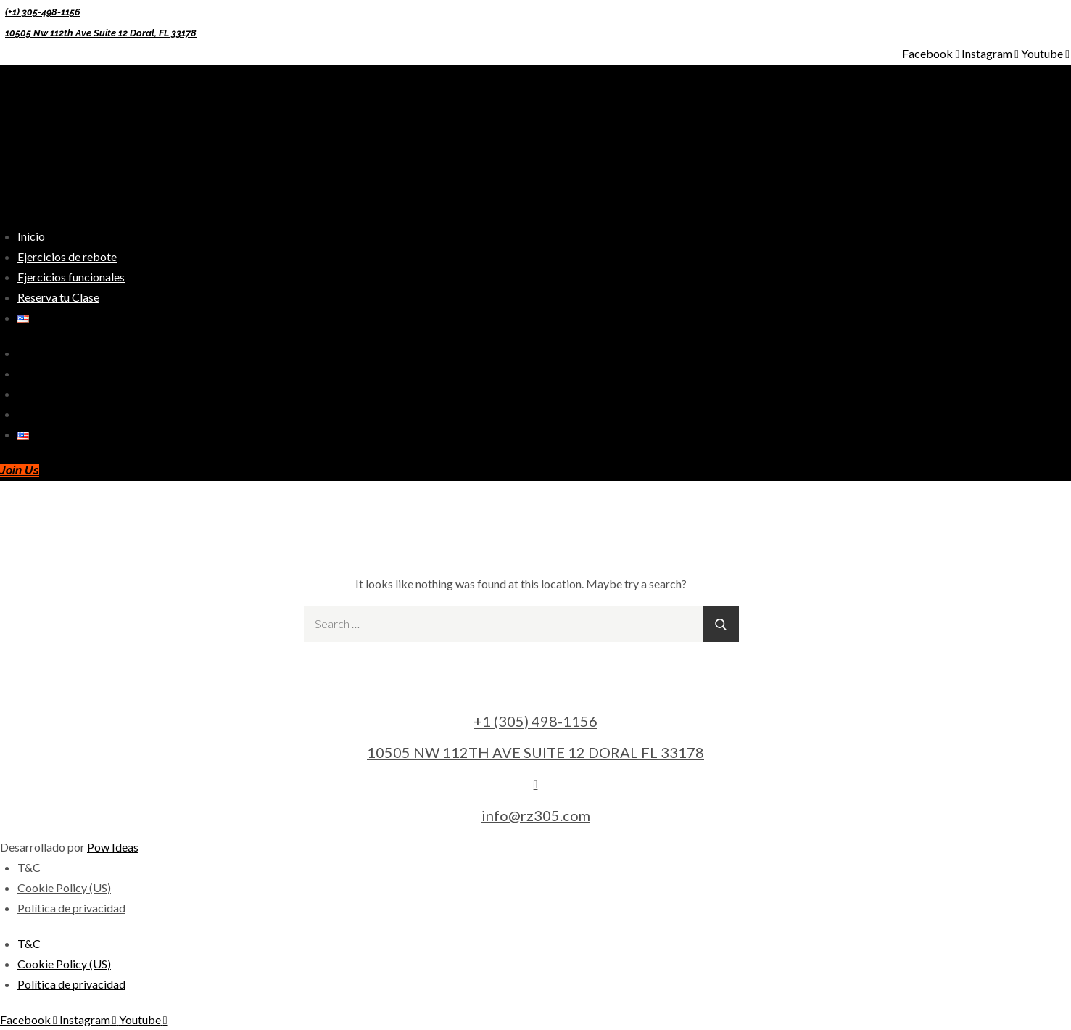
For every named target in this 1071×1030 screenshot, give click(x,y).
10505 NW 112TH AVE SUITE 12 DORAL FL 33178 (535, 752)
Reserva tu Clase (58, 297)
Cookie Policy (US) (64, 887)
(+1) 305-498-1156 (42, 12)
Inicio (31, 236)
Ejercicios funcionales (71, 277)
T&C (29, 867)
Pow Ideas (112, 847)
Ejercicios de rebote (67, 256)
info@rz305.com (535, 815)
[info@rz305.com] (536, 784)
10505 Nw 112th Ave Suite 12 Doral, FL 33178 (101, 33)
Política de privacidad (71, 908)
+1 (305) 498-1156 (535, 721)
